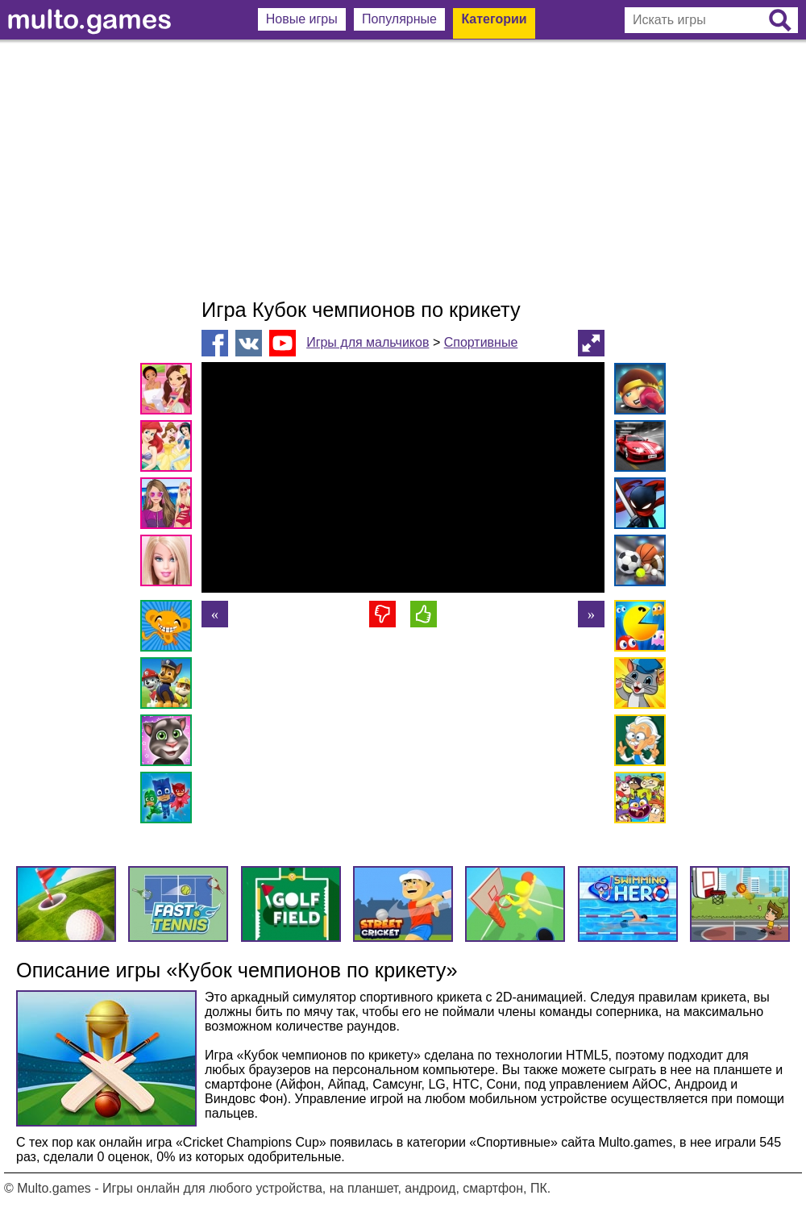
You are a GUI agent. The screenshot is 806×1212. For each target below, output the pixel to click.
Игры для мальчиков (367, 342)
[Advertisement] (403, 169)
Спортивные (481, 342)
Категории (493, 19)
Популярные (399, 19)
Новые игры (302, 19)
